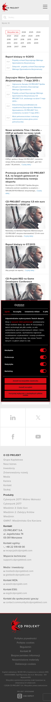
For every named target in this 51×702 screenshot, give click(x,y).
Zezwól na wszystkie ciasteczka (25, 381)
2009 (36, 43)
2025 (31, 32)
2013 (9, 43)
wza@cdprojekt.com (15, 584)
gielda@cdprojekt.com (16, 575)
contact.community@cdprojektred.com (25, 602)
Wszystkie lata (12, 32)
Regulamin (25, 647)
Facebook (12, 436)
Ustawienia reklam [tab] (32, 312)
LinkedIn (12, 417)
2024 (38, 32)
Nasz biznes (9, 464)
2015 (29, 39)
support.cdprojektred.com (17, 560)
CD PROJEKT (10, 7)
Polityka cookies (25, 643)
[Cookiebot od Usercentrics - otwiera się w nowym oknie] (14, 305)
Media (6, 477)
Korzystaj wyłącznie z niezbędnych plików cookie (25, 394)
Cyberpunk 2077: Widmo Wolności (22, 499)
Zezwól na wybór (25, 387)
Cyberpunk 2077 (12, 504)
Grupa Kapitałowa (13, 460)
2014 (36, 39)
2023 (9, 36)
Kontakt (7, 485)
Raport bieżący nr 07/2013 (20, 244)
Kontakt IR (25, 651)
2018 (9, 39)
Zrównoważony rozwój (15, 472)
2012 (15, 43)
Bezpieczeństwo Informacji (25, 655)
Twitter (38, 417)
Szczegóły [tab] (17, 312)
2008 (9, 47)
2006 (24, 47)
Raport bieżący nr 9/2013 (20, 57)
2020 (30, 36)
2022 (16, 36)
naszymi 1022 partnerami (22, 322)
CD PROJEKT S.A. (13, 530)
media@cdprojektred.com (18, 571)
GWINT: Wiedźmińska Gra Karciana (22, 521)
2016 (22, 39)
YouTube (38, 436)
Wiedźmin (8, 516)
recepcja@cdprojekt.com (17, 550)
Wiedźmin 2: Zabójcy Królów (18, 512)
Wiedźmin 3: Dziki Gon (15, 508)
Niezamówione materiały (25, 660)
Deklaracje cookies (25, 664)
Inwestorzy (9, 468)
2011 (22, 43)
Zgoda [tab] (7, 312)
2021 (23, 36)
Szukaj (6, 489)
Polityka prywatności (25, 638)
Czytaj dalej (26, 164)
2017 (15, 39)
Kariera (7, 481)
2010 (29, 43)
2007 (16, 47)
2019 (37, 36)
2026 (24, 32)
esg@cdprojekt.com (15, 593)
